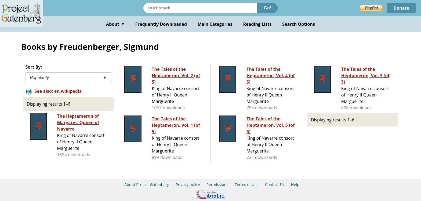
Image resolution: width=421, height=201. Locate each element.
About (115, 24)
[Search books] (200, 8)
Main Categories (215, 24)
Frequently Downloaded (161, 24)
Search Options (298, 24)
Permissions (217, 184)
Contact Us (275, 184)
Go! (267, 8)
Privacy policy (188, 184)
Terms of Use (247, 184)
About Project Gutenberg (146, 184)
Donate (401, 8)
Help (295, 184)
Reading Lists (257, 24)
